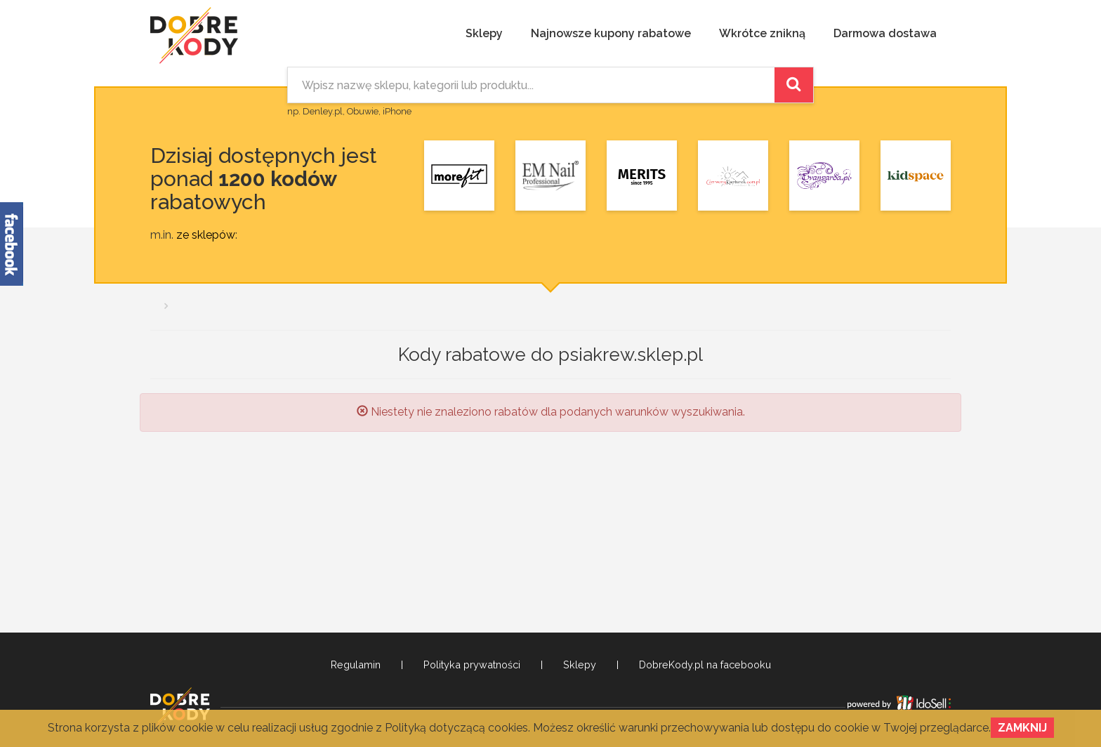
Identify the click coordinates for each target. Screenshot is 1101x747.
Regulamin (356, 665)
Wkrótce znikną (762, 33)
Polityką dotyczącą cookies (456, 727)
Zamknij (1022, 727)
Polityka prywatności (471, 665)
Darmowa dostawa (885, 33)
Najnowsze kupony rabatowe (611, 33)
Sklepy (484, 33)
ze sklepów (205, 235)
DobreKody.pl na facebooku (705, 665)
